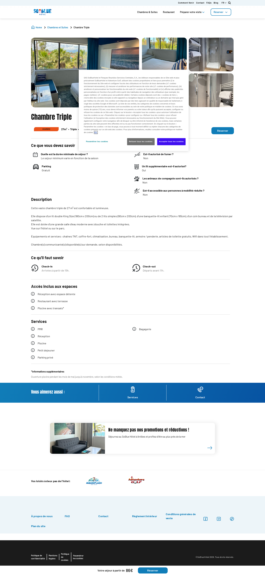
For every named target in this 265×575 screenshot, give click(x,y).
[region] (134, 110)
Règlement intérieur (144, 516)
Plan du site (38, 526)
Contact (200, 3)
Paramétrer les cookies (78, 556)
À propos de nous (42, 516)
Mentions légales (53, 557)
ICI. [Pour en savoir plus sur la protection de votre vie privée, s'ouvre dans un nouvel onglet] (95, 132)
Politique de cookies (65, 557)
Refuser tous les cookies (141, 141)
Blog (216, 3)
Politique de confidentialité (38, 557)
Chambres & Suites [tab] (147, 12)
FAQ (67, 516)
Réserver (221, 12)
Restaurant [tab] (169, 12)
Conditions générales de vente (181, 516)
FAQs (209, 3)
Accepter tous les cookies (171, 141)
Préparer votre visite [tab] (192, 12)
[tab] (221, 12)
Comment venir (186, 3)
